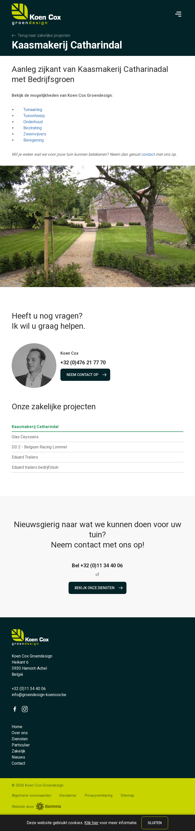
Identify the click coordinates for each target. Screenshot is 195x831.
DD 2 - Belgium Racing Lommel (41, 447)
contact (148, 154)
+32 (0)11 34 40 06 (29, 688)
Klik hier (91, 822)
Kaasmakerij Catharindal (37, 427)
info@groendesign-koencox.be (39, 694)
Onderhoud (33, 121)
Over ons (20, 732)
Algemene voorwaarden (31, 795)
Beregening (33, 140)
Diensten (20, 738)
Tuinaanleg (32, 109)
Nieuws (18, 757)
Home (17, 726)
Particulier (21, 745)
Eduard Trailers (27, 457)
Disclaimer (68, 795)
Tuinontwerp (34, 115)
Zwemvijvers (34, 134)
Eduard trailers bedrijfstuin (37, 467)
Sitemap (127, 795)
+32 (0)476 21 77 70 (83, 362)
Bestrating (32, 128)
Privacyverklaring (98, 795)
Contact (18, 763)
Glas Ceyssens (27, 437)
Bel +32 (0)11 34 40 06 (97, 565)
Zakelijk (18, 751)
